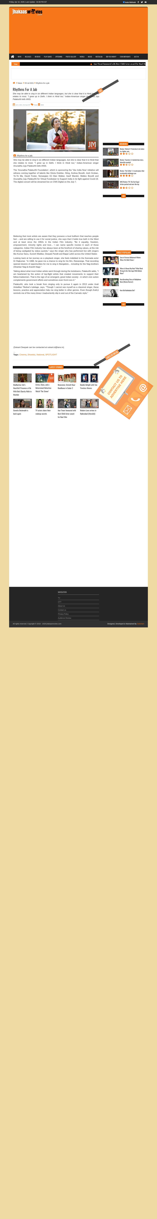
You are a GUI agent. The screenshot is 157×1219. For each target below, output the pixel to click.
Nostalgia (99, 56)
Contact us (62, 609)
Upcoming (58, 56)
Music (90, 56)
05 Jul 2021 (29, 83)
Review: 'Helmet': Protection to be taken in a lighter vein (132, 150)
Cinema (23, 354)
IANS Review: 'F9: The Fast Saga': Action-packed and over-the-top (130, 183)
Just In (136, 56)
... (14, 351)
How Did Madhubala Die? (127, 290)
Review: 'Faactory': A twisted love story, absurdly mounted (131, 161)
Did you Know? (111, 56)
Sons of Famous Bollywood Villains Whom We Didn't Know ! (130, 258)
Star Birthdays (125, 56)
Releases (28, 56)
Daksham (140, 624)
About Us (61, 605)
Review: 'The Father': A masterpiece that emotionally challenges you (132, 172)
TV (59, 597)
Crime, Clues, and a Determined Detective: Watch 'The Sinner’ (43, 388)
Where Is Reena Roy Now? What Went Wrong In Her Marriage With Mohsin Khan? (131, 271)
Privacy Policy (63, 613)
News (19, 56)
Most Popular (123, 252)
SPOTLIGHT (51, 354)
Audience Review (64, 617)
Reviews (37, 56)
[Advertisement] (23, 210)
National (40, 354)
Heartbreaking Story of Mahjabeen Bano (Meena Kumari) (130, 280)
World (82, 56)
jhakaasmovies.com (53, 624)
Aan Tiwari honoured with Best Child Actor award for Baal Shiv (120, 64)
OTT (59, 601)
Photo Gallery (71, 56)
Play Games (48, 56)
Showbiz (31, 354)
